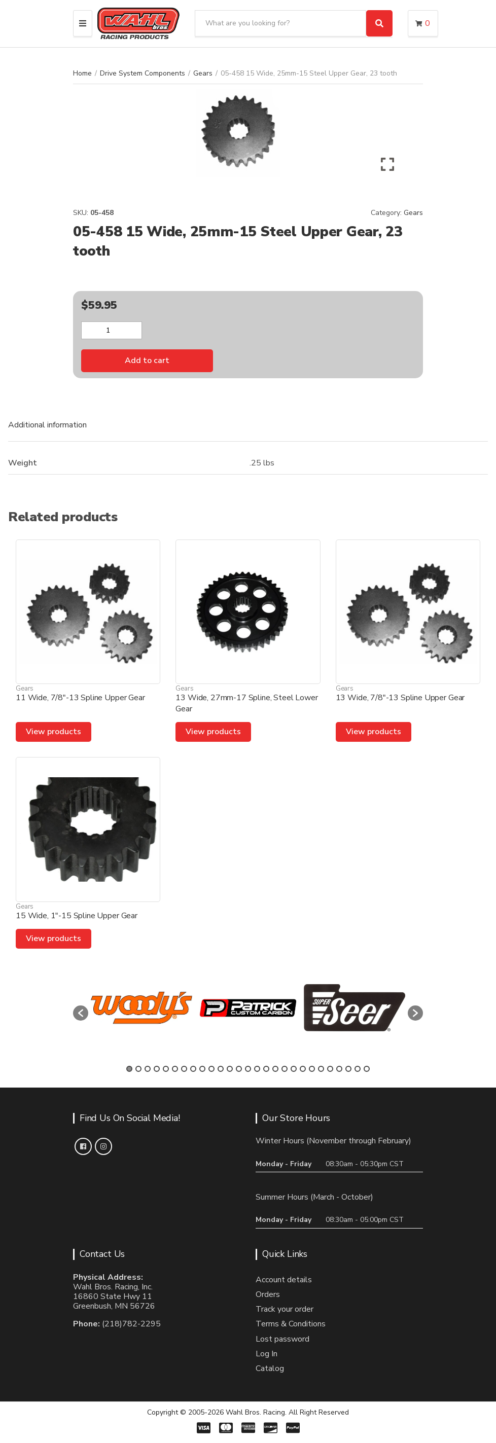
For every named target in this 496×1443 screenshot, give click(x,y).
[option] (141, 1008)
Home (82, 73)
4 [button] (157, 1069)
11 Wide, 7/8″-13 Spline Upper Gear (80, 697)
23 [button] (330, 1069)
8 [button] (193, 1069)
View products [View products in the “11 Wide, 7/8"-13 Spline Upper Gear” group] (53, 731)
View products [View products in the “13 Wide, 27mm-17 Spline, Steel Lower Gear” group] (213, 731)
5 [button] (166, 1069)
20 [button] (303, 1069)
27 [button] (367, 1069)
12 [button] (230, 1069)
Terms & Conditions (291, 1323)
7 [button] (184, 1069)
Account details (284, 1279)
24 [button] (339, 1069)
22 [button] (321, 1069)
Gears (202, 73)
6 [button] (175, 1069)
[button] (80, 1013)
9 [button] (202, 1069)
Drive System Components (142, 73)
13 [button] (239, 1069)
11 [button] (221, 1069)
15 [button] (257, 1069)
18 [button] (284, 1069)
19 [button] (294, 1069)
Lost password (282, 1339)
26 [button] (358, 1069)
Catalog (270, 1368)
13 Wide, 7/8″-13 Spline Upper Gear (400, 697)
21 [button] (312, 1069)
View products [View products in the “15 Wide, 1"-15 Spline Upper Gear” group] (53, 938)
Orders (268, 1294)
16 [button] (266, 1069)
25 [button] (348, 1069)
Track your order (284, 1309)
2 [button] (138, 1069)
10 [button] (211, 1069)
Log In (266, 1353)
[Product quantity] (111, 330)
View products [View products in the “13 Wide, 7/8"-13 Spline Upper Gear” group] (373, 731)
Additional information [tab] (47, 424)
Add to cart (147, 360)
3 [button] (148, 1069)
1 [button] (129, 1069)
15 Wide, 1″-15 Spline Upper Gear (76, 915)
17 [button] (275, 1069)
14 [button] (248, 1069)
